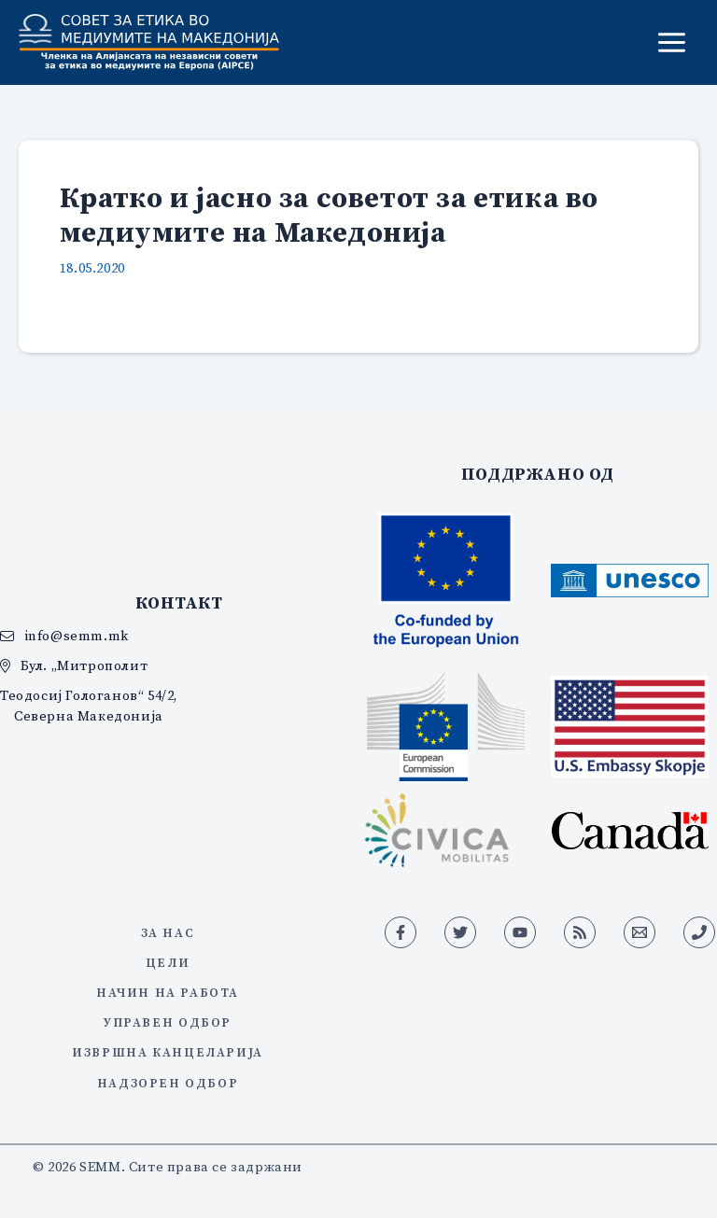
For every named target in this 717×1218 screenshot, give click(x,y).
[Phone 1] (699, 932)
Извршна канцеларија (167, 1051)
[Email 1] (639, 932)
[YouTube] (520, 932)
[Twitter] (460, 932)
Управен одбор (168, 1022)
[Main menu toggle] (671, 42)
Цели (168, 962)
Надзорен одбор (167, 1082)
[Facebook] (400, 932)
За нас (168, 932)
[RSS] (580, 932)
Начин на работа (167, 992)
